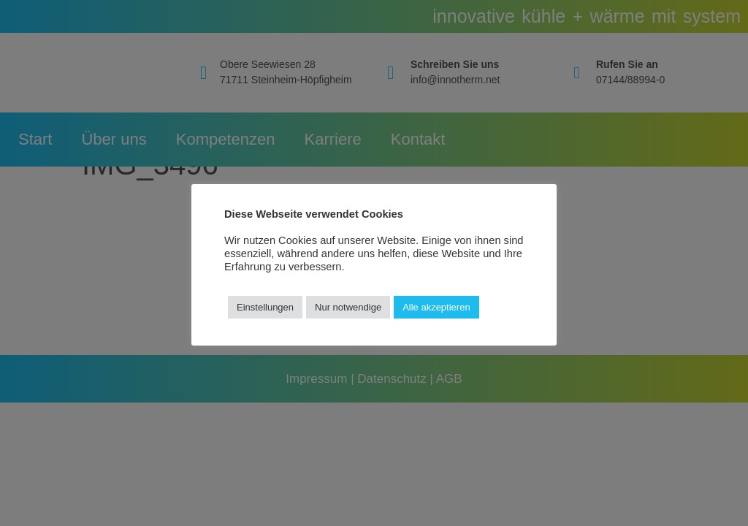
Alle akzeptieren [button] (436, 307)
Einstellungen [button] (265, 307)
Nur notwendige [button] (348, 307)
